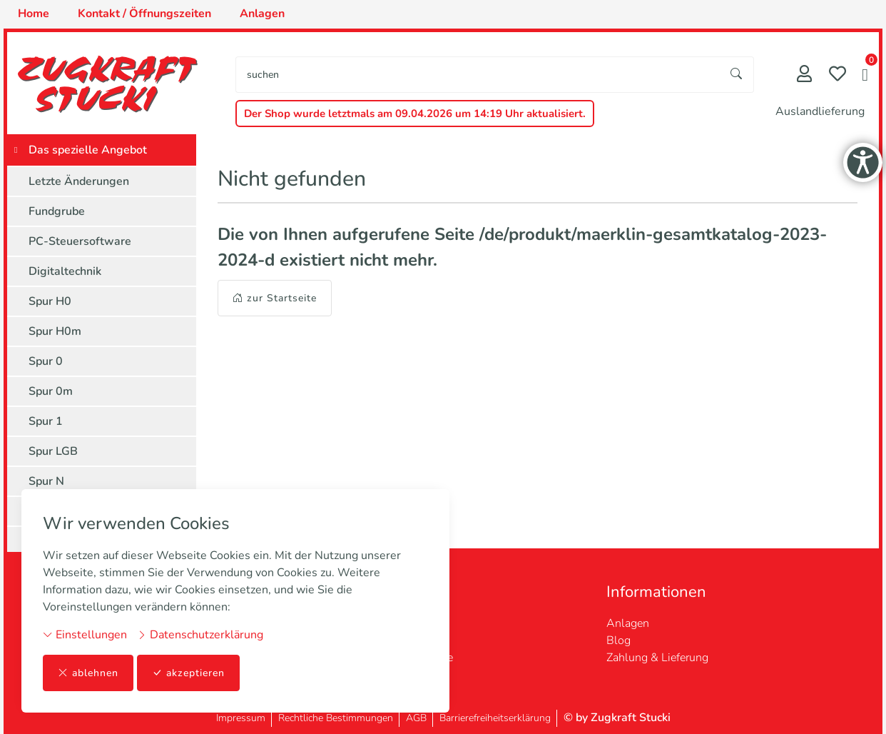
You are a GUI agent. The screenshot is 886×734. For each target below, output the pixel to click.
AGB (416, 718)
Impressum (240, 718)
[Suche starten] (737, 74)
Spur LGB (53, 451)
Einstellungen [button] (85, 635)
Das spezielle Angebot (88, 150)
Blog (618, 640)
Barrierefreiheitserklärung (495, 718)
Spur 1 (46, 421)
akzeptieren (188, 672)
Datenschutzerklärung (200, 635)
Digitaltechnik (65, 271)
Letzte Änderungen (79, 181)
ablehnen (88, 672)
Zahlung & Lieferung (657, 657)
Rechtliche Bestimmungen (335, 718)
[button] (865, 76)
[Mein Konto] (804, 75)
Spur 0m (51, 391)
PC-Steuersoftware (80, 241)
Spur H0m (55, 331)
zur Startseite (275, 298)
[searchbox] (477, 74)
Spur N (46, 481)
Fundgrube (57, 211)
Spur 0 (46, 361)
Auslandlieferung (820, 111)
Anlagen (627, 623)
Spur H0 (50, 301)
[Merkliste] (837, 75)
